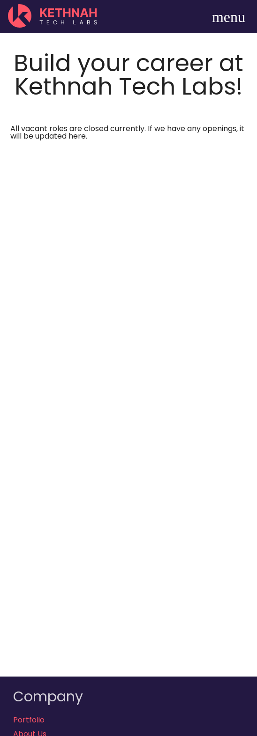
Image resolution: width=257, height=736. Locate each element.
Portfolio (29, 719)
